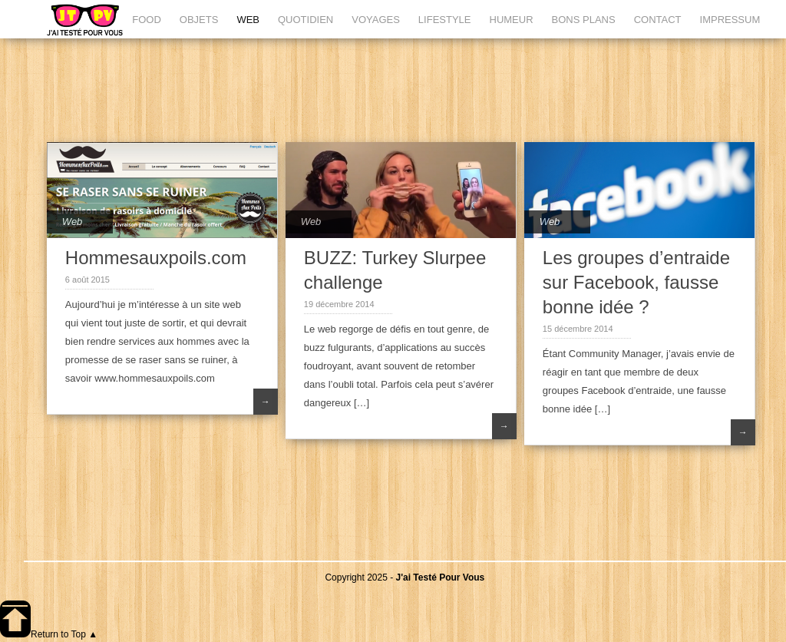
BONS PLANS (584, 19)
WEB (247, 19)
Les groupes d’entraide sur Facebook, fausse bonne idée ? (636, 282)
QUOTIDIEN (305, 19)
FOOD (146, 19)
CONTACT (658, 19)
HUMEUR (511, 19)
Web (72, 221)
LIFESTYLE (444, 19)
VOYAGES (376, 19)
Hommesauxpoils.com (155, 257)
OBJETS (199, 19)
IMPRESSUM (730, 19)
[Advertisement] (405, 88)
